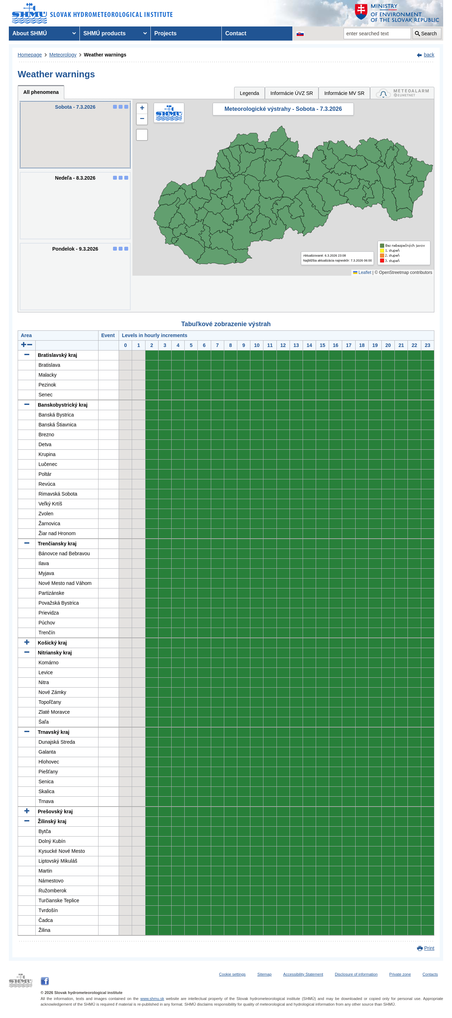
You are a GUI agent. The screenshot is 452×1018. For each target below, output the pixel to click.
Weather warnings (105, 55)
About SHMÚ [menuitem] (29, 33)
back (429, 55)
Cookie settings (232, 974)
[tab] (402, 93)
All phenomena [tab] (41, 92)
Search (429, 33)
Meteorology (63, 55)
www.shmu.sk (152, 998)
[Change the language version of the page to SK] (300, 33)
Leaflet (362, 272)
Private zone (400, 974)
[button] (142, 108)
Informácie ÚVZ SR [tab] (291, 93)
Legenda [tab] (249, 93)
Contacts (430, 974)
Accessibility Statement (303, 974)
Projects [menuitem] (165, 33)
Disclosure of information (356, 974)
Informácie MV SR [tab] (344, 93)
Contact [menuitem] (235, 33)
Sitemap (264, 974)
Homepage (30, 55)
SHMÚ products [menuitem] (104, 33)
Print (429, 948)
